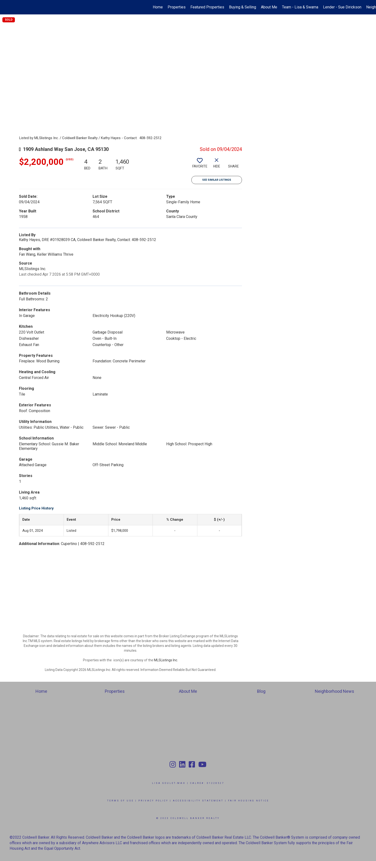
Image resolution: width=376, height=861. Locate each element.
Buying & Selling (242, 7)
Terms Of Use (120, 800)
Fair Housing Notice (248, 800)
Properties (177, 7)
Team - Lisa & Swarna (300, 7)
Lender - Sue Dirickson (342, 7)
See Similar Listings (216, 179)
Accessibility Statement (198, 800)
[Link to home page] (6, 7)
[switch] (199, 165)
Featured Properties (207, 7)
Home (158, 7)
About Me (269, 7)
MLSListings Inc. (166, 660)
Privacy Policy (153, 800)
